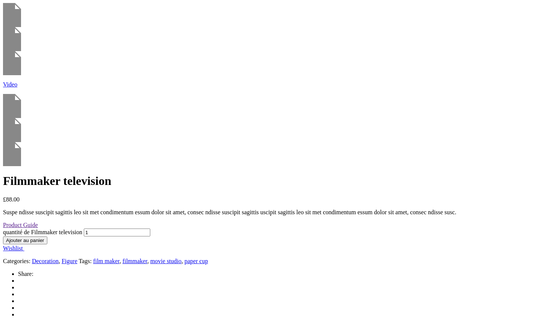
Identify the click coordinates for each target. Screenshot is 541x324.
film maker (106, 261)
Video (10, 84)
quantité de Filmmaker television (42, 232)
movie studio (165, 261)
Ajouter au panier (25, 240)
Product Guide (20, 225)
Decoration (45, 261)
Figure (69, 261)
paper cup (196, 261)
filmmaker (134, 261)
